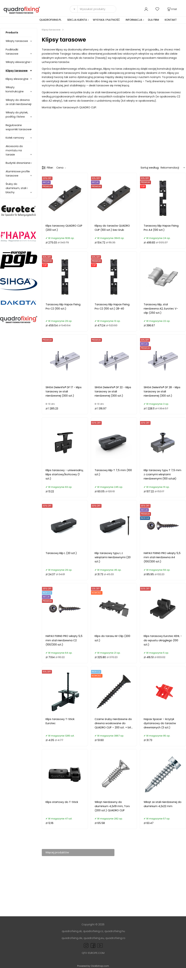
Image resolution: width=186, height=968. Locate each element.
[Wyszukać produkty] (96, 9)
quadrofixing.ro (115, 938)
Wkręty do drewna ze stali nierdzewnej (18, 102)
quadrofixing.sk (72, 931)
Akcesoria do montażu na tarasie (14, 150)
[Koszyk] (172, 9)
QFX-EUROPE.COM (93, 953)
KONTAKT (171, 20)
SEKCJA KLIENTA (77, 20)
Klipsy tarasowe (17, 70)
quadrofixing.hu (114, 931)
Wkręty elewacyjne (18, 62)
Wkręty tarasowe (17, 41)
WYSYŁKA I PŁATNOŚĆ (106, 20)
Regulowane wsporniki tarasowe (18, 127)
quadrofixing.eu (94, 938)
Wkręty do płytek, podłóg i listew (17, 114)
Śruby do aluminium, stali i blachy (16, 188)
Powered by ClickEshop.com (93, 965)
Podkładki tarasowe (12, 52)
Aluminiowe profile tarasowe (18, 173)
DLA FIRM (153, 20)
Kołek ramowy (15, 138)
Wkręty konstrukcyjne (15, 89)
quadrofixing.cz (93, 931)
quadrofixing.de (72, 938)
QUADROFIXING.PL (50, 20)
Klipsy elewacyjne (17, 79)
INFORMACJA (134, 20)
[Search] (73, 9)
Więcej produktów (57, 852)
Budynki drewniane (18, 163)
